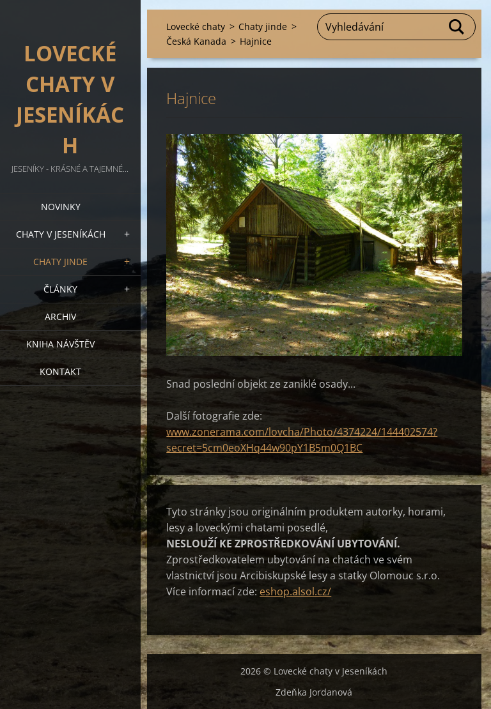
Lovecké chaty (195, 26)
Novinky (61, 207)
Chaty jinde (60, 261)
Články (60, 289)
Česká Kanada (196, 41)
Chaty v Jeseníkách (60, 234)
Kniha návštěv (60, 344)
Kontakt (60, 371)
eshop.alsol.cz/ (295, 591)
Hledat (457, 26)
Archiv (60, 316)
